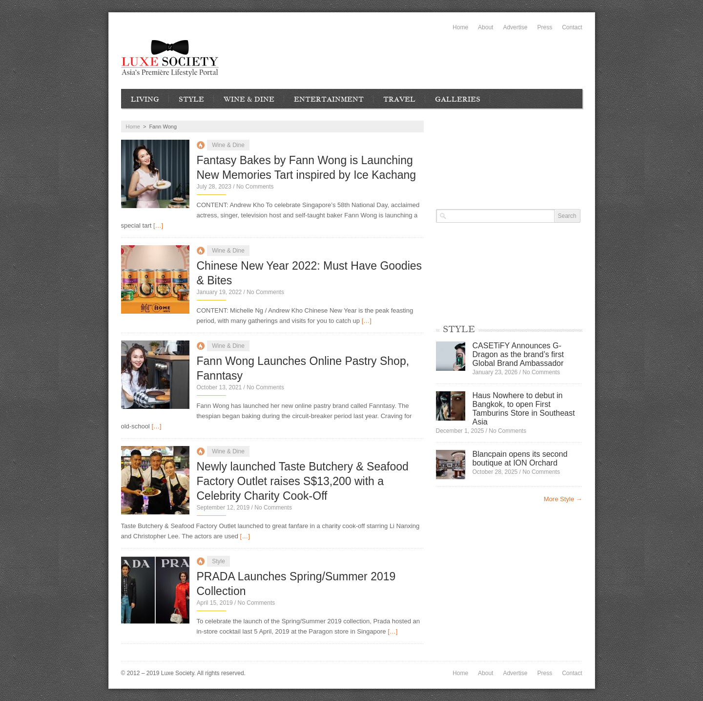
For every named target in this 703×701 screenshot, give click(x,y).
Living (145, 99)
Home (460, 27)
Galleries (457, 99)
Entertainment (329, 99)
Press (544, 27)
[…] (158, 225)
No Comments (255, 186)
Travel (399, 99)
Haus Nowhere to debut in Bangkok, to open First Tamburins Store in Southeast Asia (524, 408)
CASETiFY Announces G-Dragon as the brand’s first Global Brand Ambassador (518, 354)
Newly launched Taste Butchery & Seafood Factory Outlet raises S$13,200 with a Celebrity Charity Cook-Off (303, 481)
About (485, 27)
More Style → (563, 499)
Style (191, 99)
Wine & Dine (249, 99)
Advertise (515, 27)
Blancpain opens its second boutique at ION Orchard (520, 458)
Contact (572, 27)
